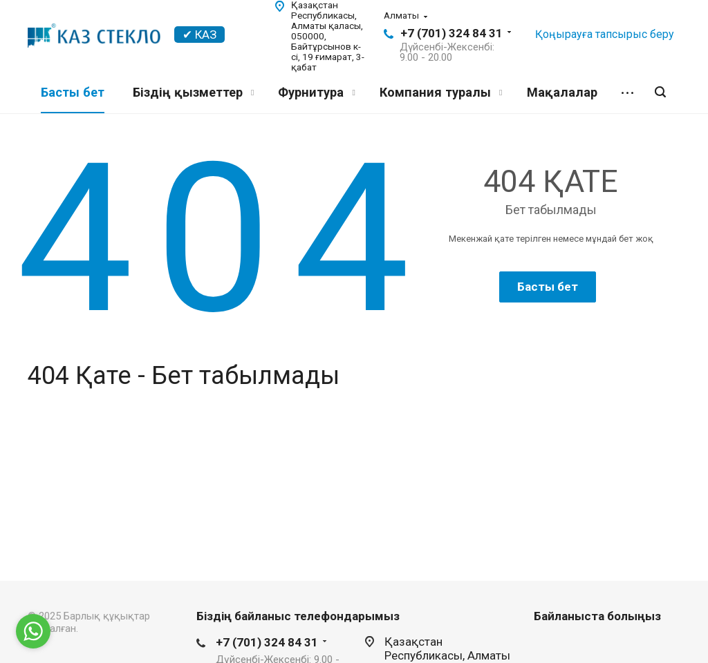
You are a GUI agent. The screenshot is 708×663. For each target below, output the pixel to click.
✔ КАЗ (199, 34)
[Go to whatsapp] (33, 631)
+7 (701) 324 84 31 (451, 33)
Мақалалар (562, 92)
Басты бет (72, 92)
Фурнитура (316, 92)
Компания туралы (441, 92)
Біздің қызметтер (193, 92)
